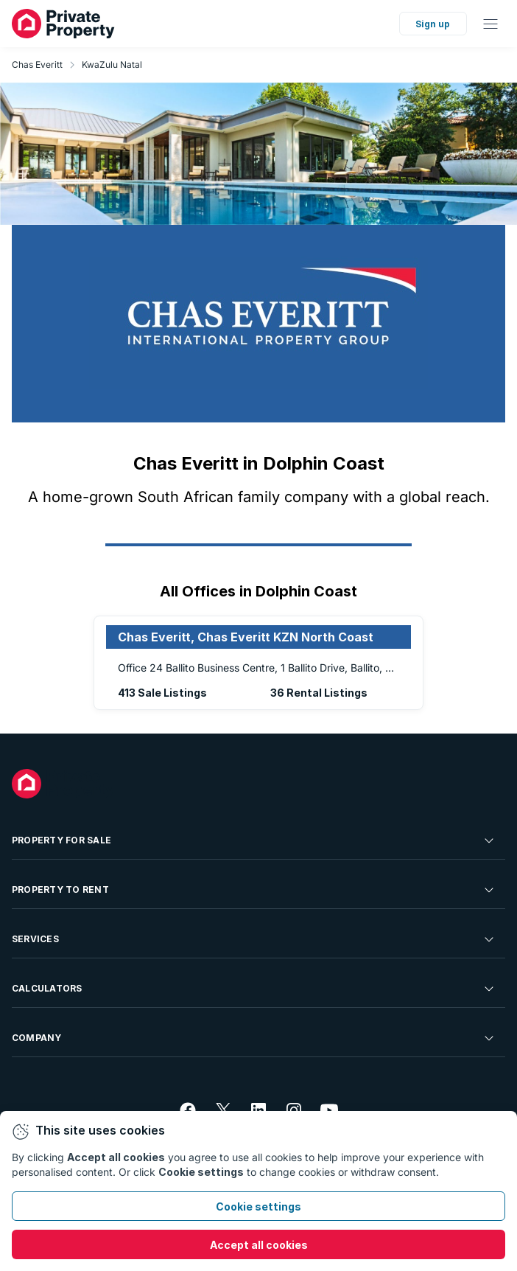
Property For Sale (254, 840)
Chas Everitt (37, 64)
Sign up (432, 23)
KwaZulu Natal (112, 64)
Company (254, 1038)
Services (254, 939)
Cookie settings (258, 1206)
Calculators (254, 988)
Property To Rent (254, 889)
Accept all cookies (259, 1245)
